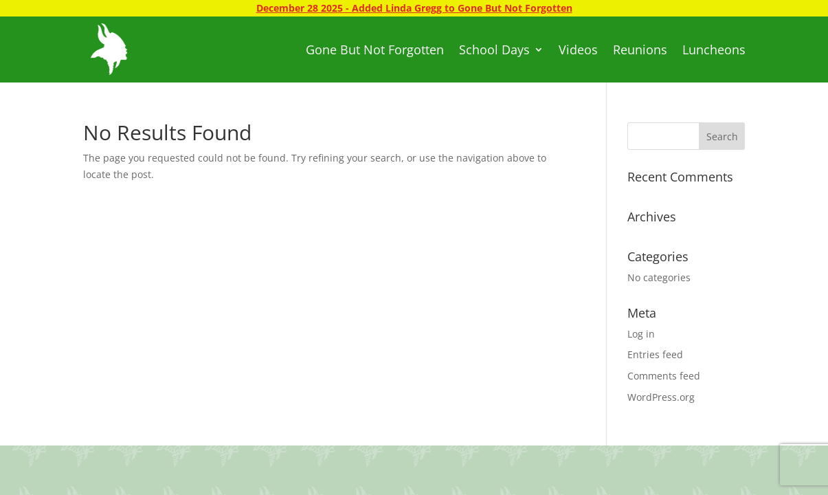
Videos (578, 49)
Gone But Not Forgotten (375, 49)
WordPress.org (661, 397)
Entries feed (655, 354)
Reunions (640, 49)
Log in (641, 333)
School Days (494, 49)
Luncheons (714, 49)
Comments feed (663, 375)
